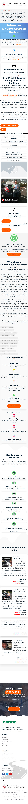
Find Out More (15, 59)
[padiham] (11, 676)
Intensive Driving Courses (10, 95)
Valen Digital (21, 799)
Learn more (11, 251)
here (19, 215)
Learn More (19, 44)
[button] (14, 170)
